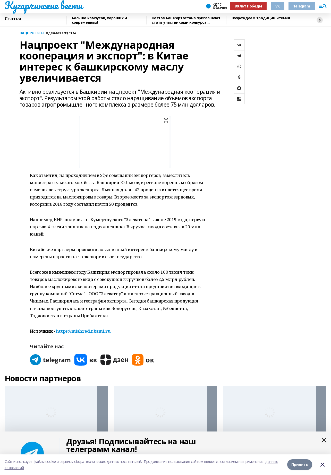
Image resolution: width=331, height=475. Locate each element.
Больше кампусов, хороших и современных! (99, 20)
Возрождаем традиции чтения (261, 18)
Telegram (301, 6)
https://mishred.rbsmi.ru (83, 331)
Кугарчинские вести (43, 5)
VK (277, 6)
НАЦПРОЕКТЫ (32, 33)
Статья (13, 19)
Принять (299, 464)
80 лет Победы (248, 6)
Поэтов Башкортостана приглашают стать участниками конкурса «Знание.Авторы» (186, 20)
